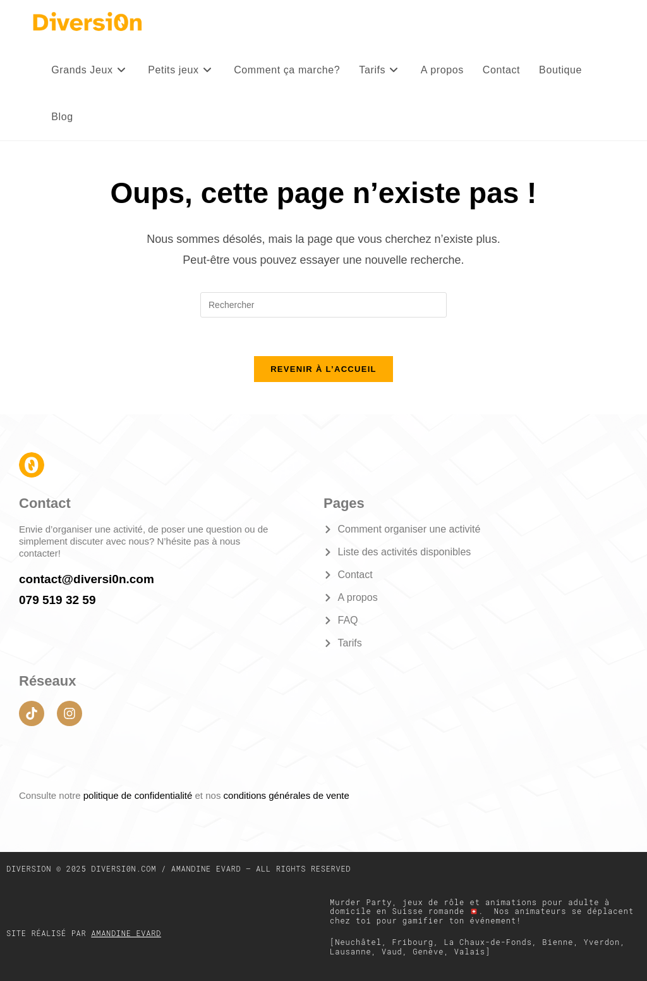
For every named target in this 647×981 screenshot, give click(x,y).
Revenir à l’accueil (323, 369)
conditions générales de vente (286, 795)
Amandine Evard (126, 933)
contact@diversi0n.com (86, 579)
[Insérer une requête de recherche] (323, 305)
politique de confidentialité (139, 795)
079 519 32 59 (57, 600)
